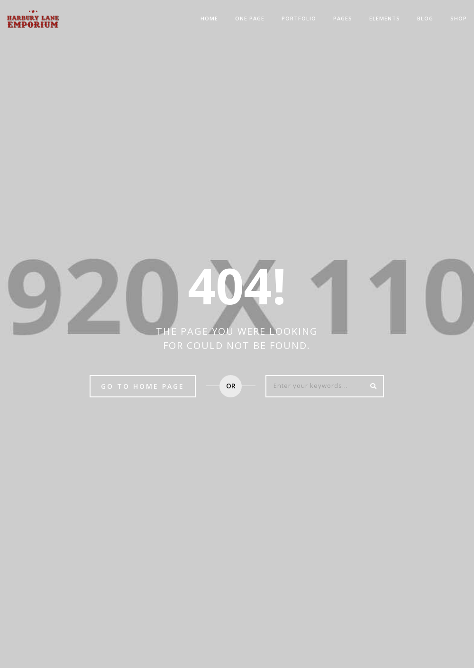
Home (209, 18)
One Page (249, 18)
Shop (458, 18)
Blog (425, 18)
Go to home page (142, 386)
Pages (342, 18)
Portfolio (299, 18)
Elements (384, 18)
